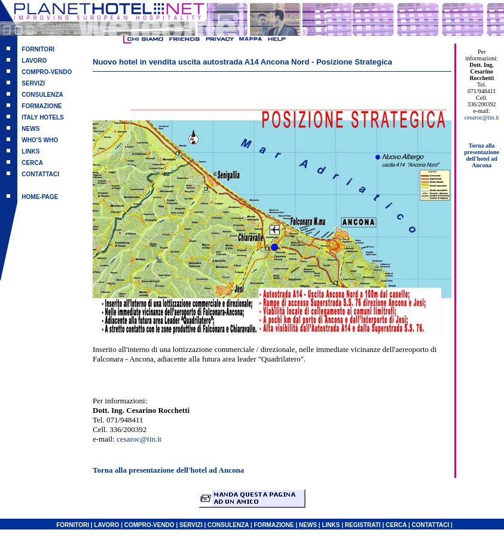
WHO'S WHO (40, 140)
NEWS (30, 128)
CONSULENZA (42, 94)
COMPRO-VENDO (47, 72)
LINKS (30, 151)
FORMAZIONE (42, 106)
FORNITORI (38, 49)
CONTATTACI (40, 174)
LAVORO (34, 60)
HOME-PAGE (40, 197)
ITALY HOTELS (42, 117)
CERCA (32, 163)
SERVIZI (33, 83)
